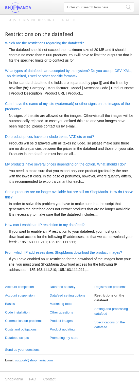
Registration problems (110, 287)
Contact (49, 379)
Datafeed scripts (17, 338)
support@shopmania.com (34, 360)
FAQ (32, 379)
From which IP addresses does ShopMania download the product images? (63, 252)
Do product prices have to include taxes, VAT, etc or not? (49, 137)
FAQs (12, 20)
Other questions (61, 312)
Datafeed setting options (67, 295)
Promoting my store (64, 338)
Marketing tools (61, 304)
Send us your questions (22, 350)
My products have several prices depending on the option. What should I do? (65, 164)
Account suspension (19, 295)
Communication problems (23, 321)
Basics (10, 304)
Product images (61, 321)
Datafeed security (62, 287)
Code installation (17, 312)
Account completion (19, 287)
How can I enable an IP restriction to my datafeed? (44, 225)
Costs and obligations (21, 329)
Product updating (62, 329)
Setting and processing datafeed (111, 311)
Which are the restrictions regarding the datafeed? (44, 43)
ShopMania (30, 8)
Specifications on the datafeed (109, 324)
